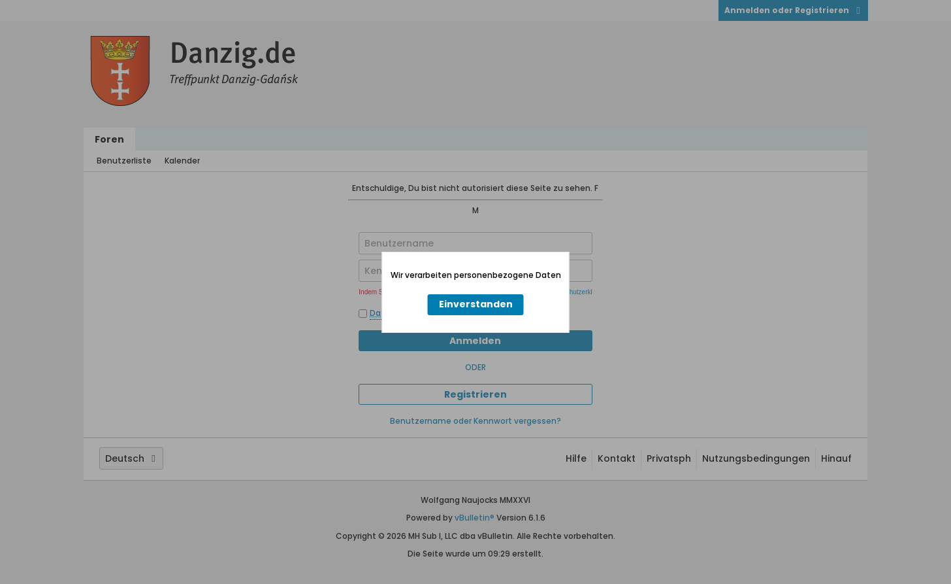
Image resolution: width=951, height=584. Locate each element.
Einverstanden (476, 304)
